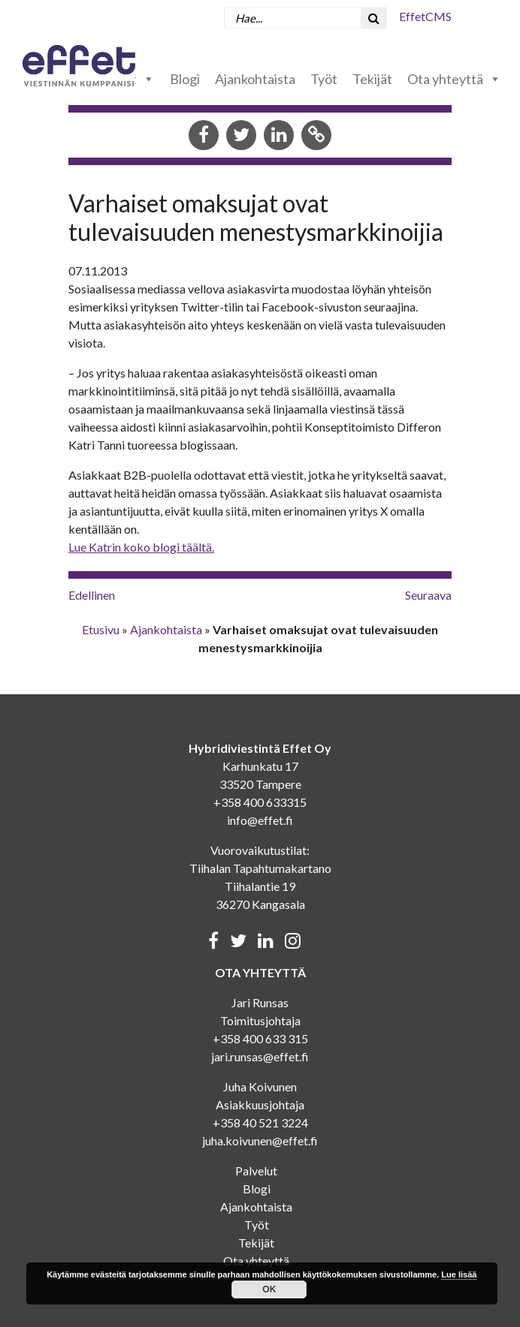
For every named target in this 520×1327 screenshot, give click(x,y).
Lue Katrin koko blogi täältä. (141, 547)
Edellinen (91, 595)
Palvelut (256, 1170)
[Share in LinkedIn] (279, 136)
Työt (323, 79)
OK (269, 1289)
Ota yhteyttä (454, 79)
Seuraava (428, 595)
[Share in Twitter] (241, 136)
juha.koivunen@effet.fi (260, 1140)
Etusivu (100, 629)
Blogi (185, 79)
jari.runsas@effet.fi (260, 1056)
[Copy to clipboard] (316, 136)
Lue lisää (458, 1274)
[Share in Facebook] (204, 136)
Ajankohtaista (255, 79)
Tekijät (372, 79)
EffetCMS (425, 16)
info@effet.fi (260, 820)
